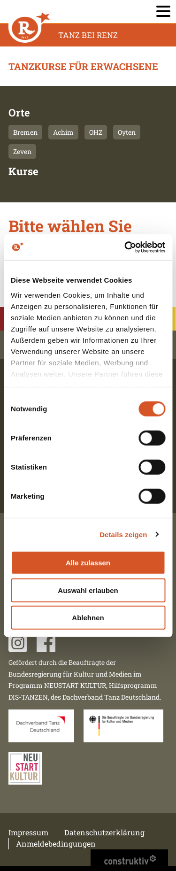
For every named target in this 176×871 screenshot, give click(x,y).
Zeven (22, 151)
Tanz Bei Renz (88, 35)
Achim (63, 132)
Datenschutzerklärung (104, 832)
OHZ (95, 132)
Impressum (28, 832)
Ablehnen (88, 618)
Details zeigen (123, 534)
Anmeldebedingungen (56, 843)
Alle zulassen (88, 563)
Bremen (25, 132)
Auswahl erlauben (88, 590)
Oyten (127, 132)
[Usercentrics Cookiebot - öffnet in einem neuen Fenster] (125, 247)
